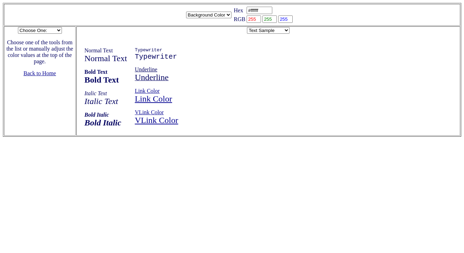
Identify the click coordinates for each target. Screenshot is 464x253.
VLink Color (149, 115)
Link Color (147, 93)
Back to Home (40, 73)
